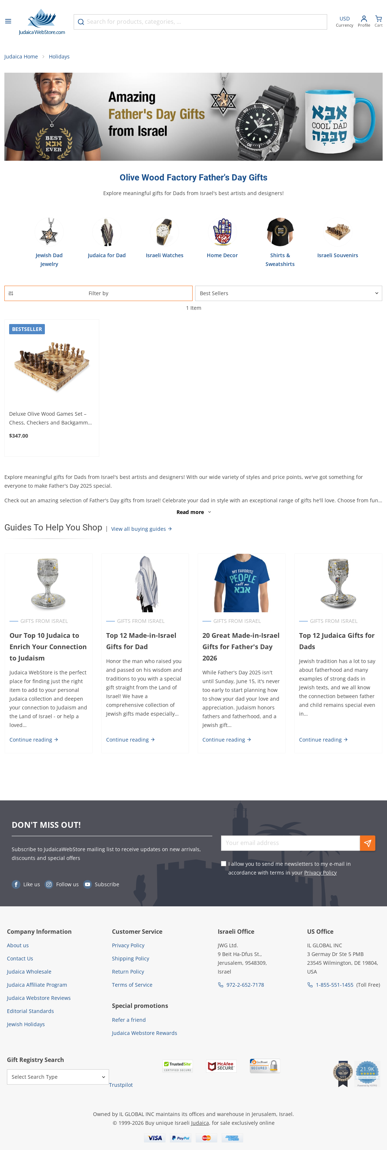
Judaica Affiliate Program (37, 984)
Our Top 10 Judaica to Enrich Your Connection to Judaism (47, 647)
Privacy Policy (320, 872)
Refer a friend (129, 1019)
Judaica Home (21, 56)
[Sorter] (289, 293)
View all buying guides (142, 529)
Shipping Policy (130, 958)
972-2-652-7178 (245, 984)
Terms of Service (132, 984)
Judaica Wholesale (29, 971)
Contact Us (20, 958)
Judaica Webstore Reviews (39, 997)
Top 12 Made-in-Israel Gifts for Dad (141, 641)
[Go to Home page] (42, 22)
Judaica (200, 1122)
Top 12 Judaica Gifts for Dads (337, 641)
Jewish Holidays (26, 1024)
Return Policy (128, 971)
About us (18, 945)
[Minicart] (379, 22)
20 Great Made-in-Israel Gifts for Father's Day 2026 (241, 647)
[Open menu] (8, 22)
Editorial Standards (30, 1011)
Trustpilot (121, 1084)
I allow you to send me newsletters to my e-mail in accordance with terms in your (289, 868)
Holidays (59, 56)
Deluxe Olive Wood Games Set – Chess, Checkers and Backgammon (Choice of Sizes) (51, 418)
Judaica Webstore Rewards (144, 1032)
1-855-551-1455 (334, 984)
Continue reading (33, 739)
